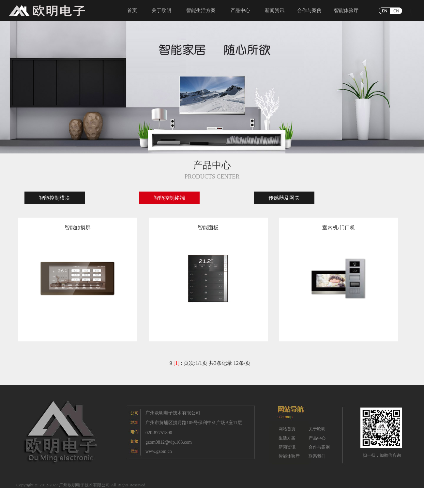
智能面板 (208, 227)
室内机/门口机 (338, 227)
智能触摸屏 (78, 227)
